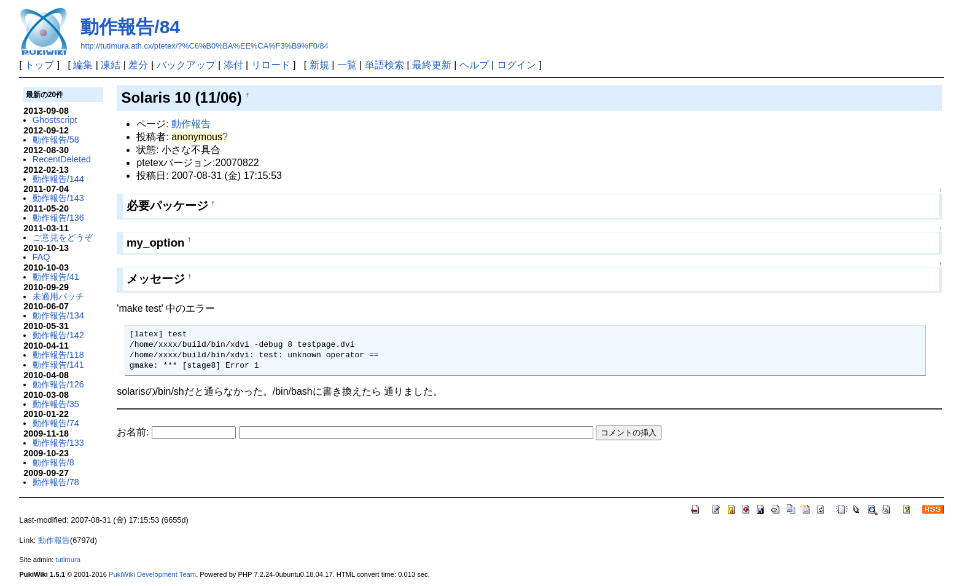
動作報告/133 (58, 443)
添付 (233, 65)
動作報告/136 (58, 218)
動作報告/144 (58, 179)
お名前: (134, 432)
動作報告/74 (56, 423)
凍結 (110, 65)
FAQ (41, 257)
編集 (83, 65)
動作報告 (191, 124)
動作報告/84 (130, 27)
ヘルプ (474, 65)
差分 (138, 65)
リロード (270, 65)
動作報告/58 (56, 140)
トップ (39, 65)
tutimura (67, 559)
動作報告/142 (58, 335)
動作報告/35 (56, 404)
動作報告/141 (58, 365)
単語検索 (384, 65)
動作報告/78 (56, 482)
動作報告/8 (53, 462)
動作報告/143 (58, 198)
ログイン (516, 65)
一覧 (347, 65)
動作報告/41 (56, 277)
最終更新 (431, 65)
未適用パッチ (58, 296)
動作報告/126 (58, 384)
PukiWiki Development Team (152, 574)
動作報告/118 (58, 355)
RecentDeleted (62, 159)
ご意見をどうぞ (63, 237)
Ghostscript (55, 120)
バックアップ (186, 65)
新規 (319, 65)
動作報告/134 (58, 315)
